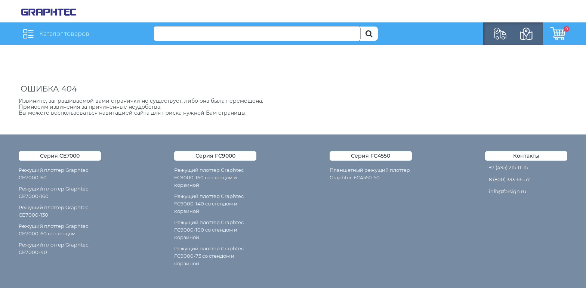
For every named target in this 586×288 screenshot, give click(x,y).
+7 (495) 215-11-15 (508, 167)
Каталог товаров (64, 33)
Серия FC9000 (215, 155)
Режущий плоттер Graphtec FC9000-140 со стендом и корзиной (209, 203)
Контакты (526, 155)
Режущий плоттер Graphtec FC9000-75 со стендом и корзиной (209, 255)
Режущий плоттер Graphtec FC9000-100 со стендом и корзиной (209, 229)
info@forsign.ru (507, 191)
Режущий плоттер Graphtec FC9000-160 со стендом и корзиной (209, 177)
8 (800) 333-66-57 (509, 179)
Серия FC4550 (370, 155)
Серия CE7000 (60, 155)
